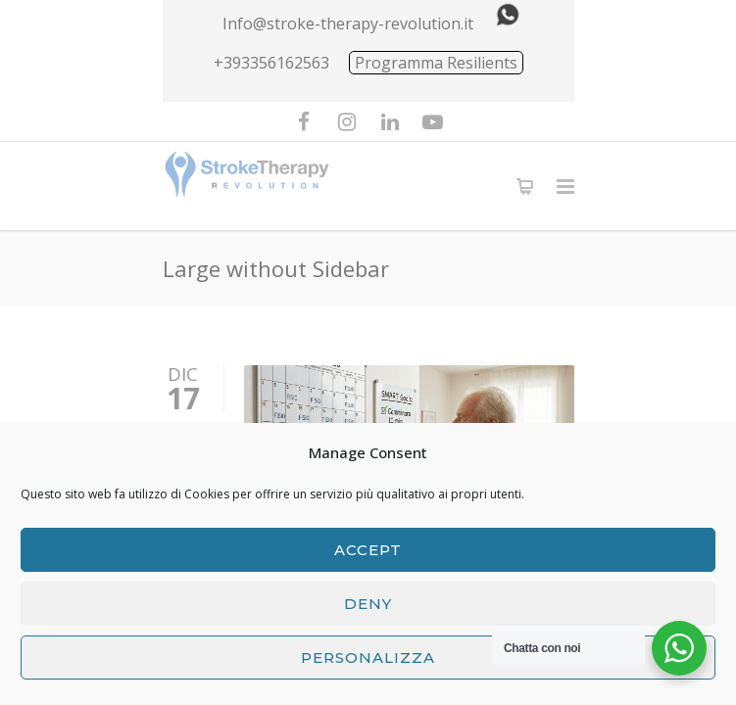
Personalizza (368, 657)
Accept (368, 549)
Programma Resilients (436, 62)
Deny (368, 603)
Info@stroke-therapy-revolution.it (347, 23)
